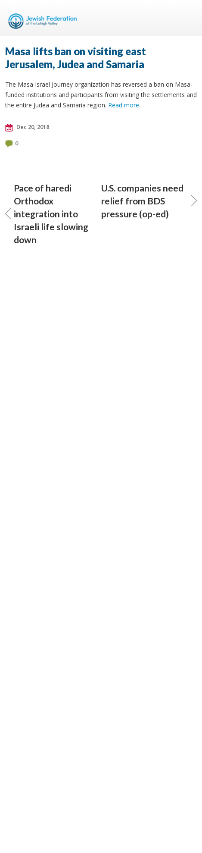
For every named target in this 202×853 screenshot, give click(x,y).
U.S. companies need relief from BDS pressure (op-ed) (149, 200)
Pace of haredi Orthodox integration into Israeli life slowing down (46, 213)
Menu (187, 18)
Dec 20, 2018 (27, 127)
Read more (123, 105)
